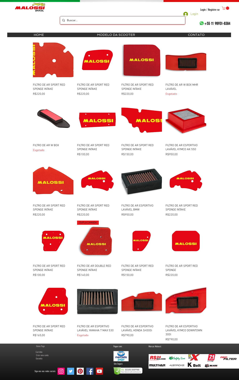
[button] (226, 8)
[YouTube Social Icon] (99, 371)
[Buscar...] (122, 20)
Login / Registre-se (210, 9)
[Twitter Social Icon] (70, 371)
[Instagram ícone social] (61, 371)
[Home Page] (40, 346)
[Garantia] (39, 358)
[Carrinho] (39, 352)
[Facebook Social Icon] (89, 371)
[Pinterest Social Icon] (80, 371)
